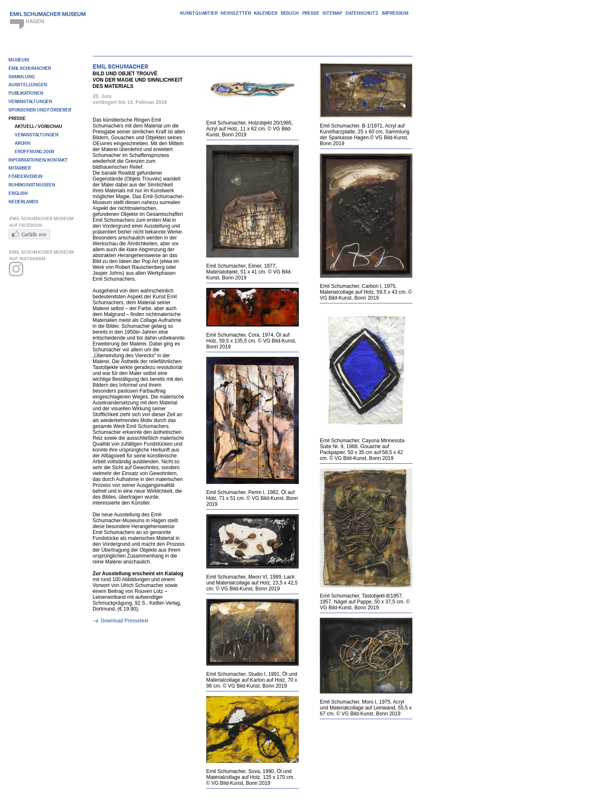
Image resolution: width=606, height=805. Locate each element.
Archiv (23, 143)
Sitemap (332, 13)
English (18, 193)
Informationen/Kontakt (38, 160)
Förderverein (25, 176)
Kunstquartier (198, 13)
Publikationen (25, 93)
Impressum (395, 13)
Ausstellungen (27, 85)
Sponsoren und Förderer (39, 110)
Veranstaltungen (30, 101)
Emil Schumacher (29, 68)
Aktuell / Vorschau (38, 126)
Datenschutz (362, 13)
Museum (18, 60)
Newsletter (235, 13)
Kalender (265, 13)
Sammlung (21, 77)
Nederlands (23, 202)
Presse (310, 13)
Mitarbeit (20, 168)
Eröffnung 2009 (34, 151)
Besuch (290, 13)
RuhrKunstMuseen (31, 185)
